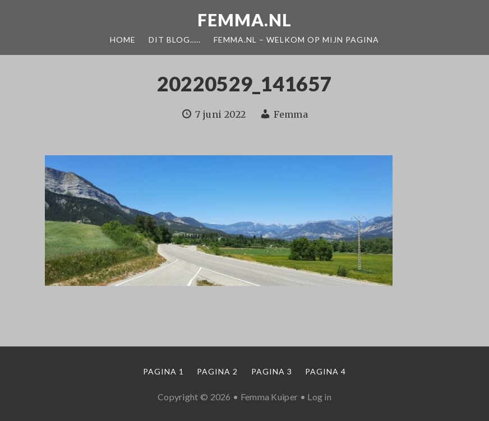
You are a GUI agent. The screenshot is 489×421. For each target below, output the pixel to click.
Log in (319, 396)
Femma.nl (244, 20)
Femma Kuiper (269, 396)
